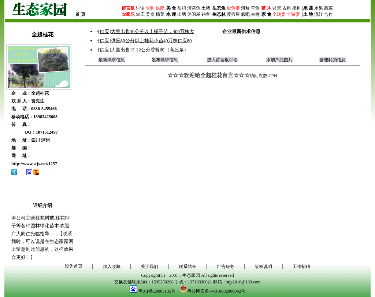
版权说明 (263, 266)
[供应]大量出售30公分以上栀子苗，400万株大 (146, 31)
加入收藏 (111, 266)
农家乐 (128, 14)
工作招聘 (301, 266)
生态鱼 (219, 8)
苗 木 (266, 8)
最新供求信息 (112, 59)
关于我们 (149, 266)
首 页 (80, 14)
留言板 (128, 8)
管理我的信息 (332, 59)
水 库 (171, 14)
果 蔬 (308, 8)
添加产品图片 (279, 59)
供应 (159, 8)
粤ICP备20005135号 (157, 291)
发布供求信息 (165, 59)
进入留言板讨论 (222, 59)
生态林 (219, 14)
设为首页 (73, 266)
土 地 (308, 14)
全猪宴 (293, 14)
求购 (150, 8)
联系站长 (187, 266)
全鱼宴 (233, 8)
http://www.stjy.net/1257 (34, 163)
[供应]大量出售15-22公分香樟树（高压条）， (145, 49)
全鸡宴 (279, 14)
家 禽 (266, 14)
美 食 (171, 8)
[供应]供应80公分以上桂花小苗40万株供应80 (145, 40)
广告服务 (225, 266)
